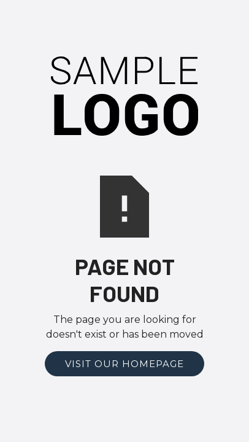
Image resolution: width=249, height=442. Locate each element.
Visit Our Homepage (124, 364)
